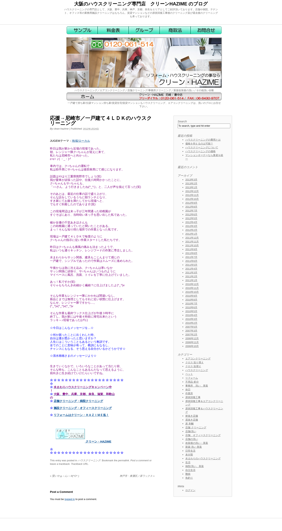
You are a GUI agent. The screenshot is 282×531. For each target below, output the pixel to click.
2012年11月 (192, 195)
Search (182, 121)
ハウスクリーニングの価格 (200, 151)
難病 (187, 474)
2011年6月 (191, 260)
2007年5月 (191, 326)
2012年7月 (191, 210)
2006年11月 (192, 342)
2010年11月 (192, 288)
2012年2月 (191, 230)
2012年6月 (191, 214)
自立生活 (190, 470)
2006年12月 (192, 338)
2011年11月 (192, 241)
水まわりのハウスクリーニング (203, 458)
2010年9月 (191, 295)
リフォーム (191, 377)
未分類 (189, 454)
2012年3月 (191, 226)
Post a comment (139, 460)
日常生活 (190, 450)
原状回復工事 (192, 397)
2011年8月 (191, 253)
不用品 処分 (192, 381)
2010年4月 (191, 315)
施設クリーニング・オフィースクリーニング (83, 408)
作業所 (189, 393)
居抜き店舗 (191, 419)
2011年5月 (191, 264)
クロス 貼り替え (194, 362)
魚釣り (189, 477)
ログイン (190, 490)
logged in (69, 499)
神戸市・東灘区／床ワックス (137, 475)
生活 (187, 462)
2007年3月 (191, 330)
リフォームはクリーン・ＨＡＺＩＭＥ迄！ (81, 415)
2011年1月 (191, 280)
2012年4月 (191, 222)
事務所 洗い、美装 (196, 385)
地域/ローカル (81, 140)
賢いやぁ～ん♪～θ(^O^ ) (64, 475)
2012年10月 (192, 199)
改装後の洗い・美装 (196, 443)
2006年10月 (192, 346)
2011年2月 (191, 276)
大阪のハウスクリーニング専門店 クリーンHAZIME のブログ (141, 3)
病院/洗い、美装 (194, 466)
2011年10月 (192, 245)
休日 (187, 389)
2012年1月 (191, 233)
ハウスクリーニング (89, 460)
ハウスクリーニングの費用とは (203, 139)
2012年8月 (191, 206)
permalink (123, 460)
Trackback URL (79, 463)
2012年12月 (192, 191)
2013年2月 (191, 183)
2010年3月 (191, 319)
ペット (189, 374)
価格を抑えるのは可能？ (199, 143)
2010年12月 (192, 284)
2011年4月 (191, 268)
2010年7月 (191, 303)
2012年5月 (191, 218)
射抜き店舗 (191, 415)
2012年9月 (191, 202)
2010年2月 (191, 322)
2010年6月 (191, 307)
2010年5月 (191, 311)
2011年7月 (191, 257)
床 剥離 (189, 423)
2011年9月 (191, 249)
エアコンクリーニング (198, 358)
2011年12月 (192, 237)
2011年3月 (191, 272)
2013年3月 (191, 179)
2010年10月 (192, 291)
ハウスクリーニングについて (201, 147)
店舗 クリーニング (195, 427)
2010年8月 (191, 299)
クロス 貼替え (193, 366)
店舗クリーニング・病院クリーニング (78, 401)
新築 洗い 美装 (193, 446)
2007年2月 (191, 334)
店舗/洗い (190, 431)
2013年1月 (191, 187)
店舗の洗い (191, 439)
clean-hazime (61, 128)
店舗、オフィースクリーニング (203, 435)
